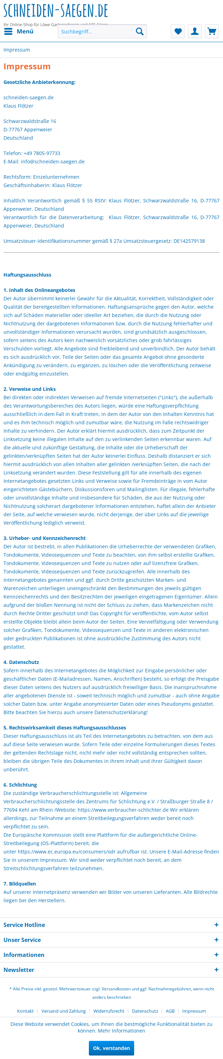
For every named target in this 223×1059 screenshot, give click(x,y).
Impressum (194, 1011)
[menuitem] (18, 31)
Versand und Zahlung (63, 1011)
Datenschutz (145, 1011)
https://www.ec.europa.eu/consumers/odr (67, 851)
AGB (170, 1011)
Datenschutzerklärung (120, 712)
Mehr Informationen (121, 1030)
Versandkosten (116, 989)
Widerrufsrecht (108, 1011)
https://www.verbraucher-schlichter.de (123, 809)
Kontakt (25, 1011)
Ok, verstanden (111, 1048)
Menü (18, 30)
